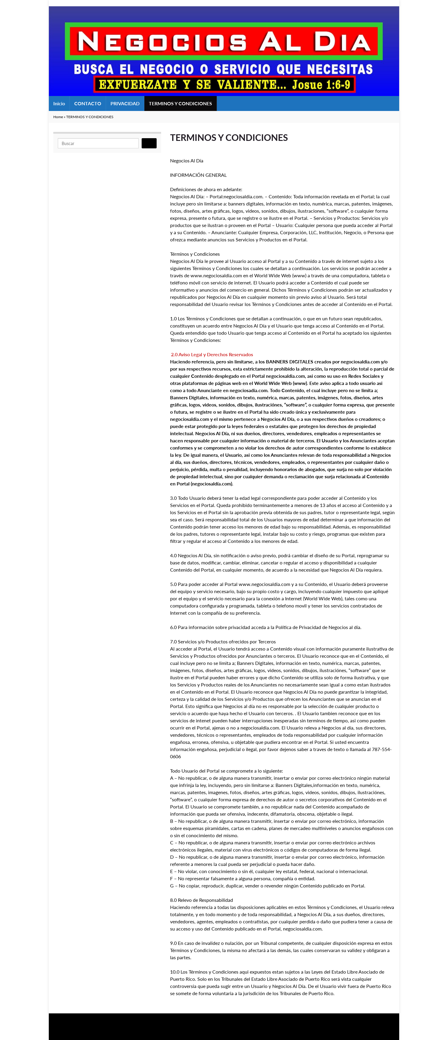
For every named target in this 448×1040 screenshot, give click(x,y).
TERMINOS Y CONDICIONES (180, 103)
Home (58, 117)
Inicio (59, 103)
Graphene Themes (97, 1032)
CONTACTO (87, 103)
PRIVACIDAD (125, 103)
